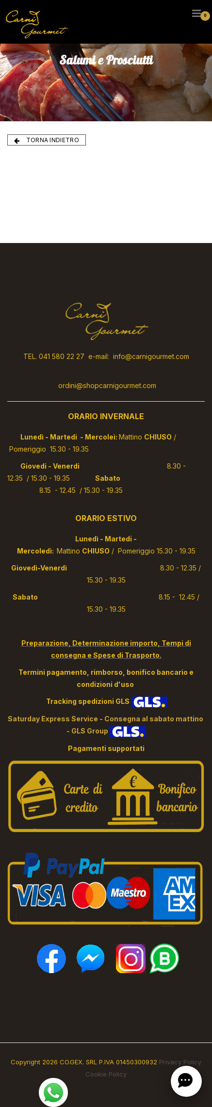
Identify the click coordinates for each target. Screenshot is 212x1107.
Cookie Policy (106, 1074)
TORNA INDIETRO (46, 140)
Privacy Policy (180, 1062)
